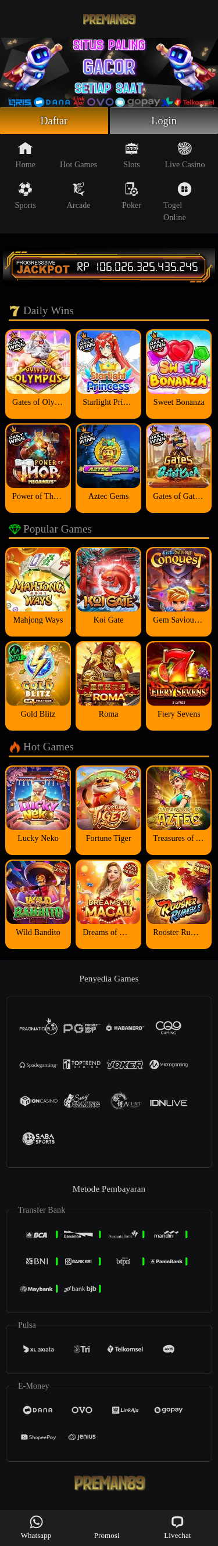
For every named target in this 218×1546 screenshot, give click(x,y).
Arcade (79, 196)
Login (164, 121)
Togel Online (177, 202)
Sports (25, 196)
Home (26, 155)
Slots (131, 155)
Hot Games (78, 155)
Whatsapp (36, 1527)
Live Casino (185, 155)
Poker (131, 196)
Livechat (177, 1527)
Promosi (107, 1527)
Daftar (54, 121)
